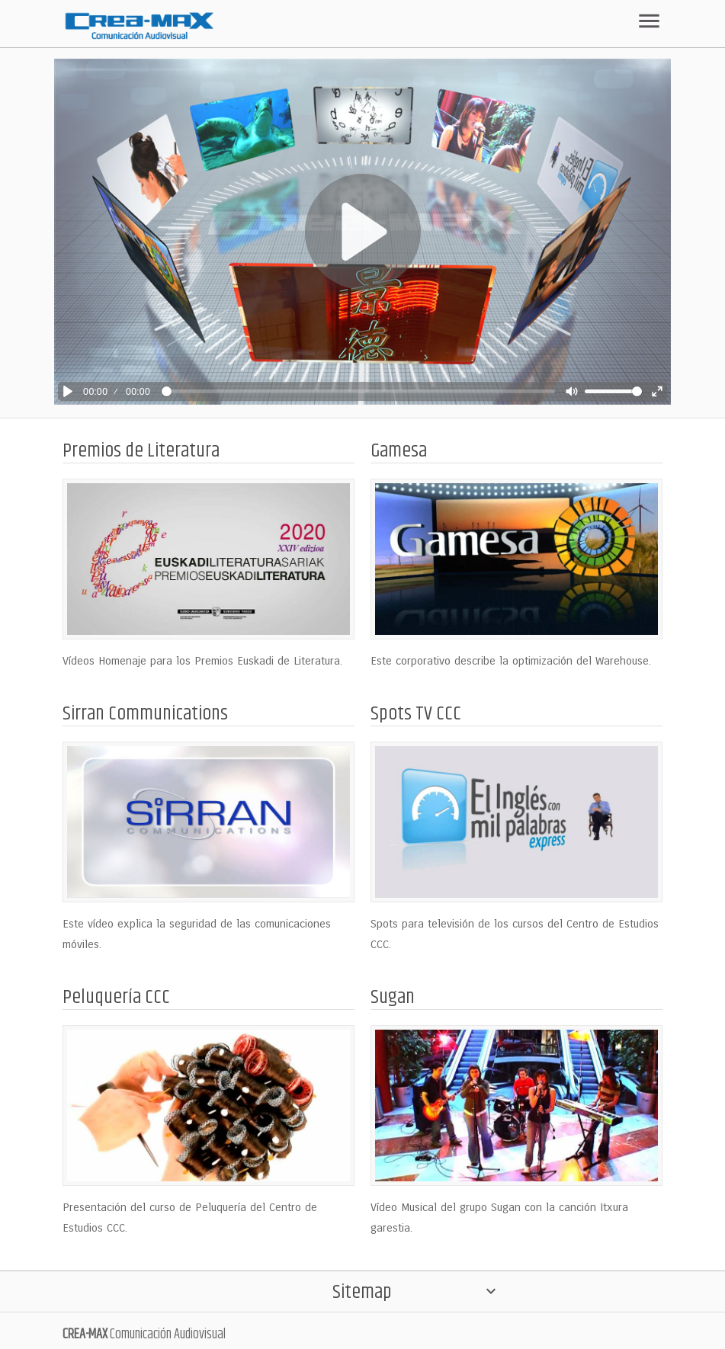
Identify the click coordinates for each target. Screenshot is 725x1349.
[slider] (358, 391)
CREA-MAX (85, 1334)
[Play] (67, 391)
